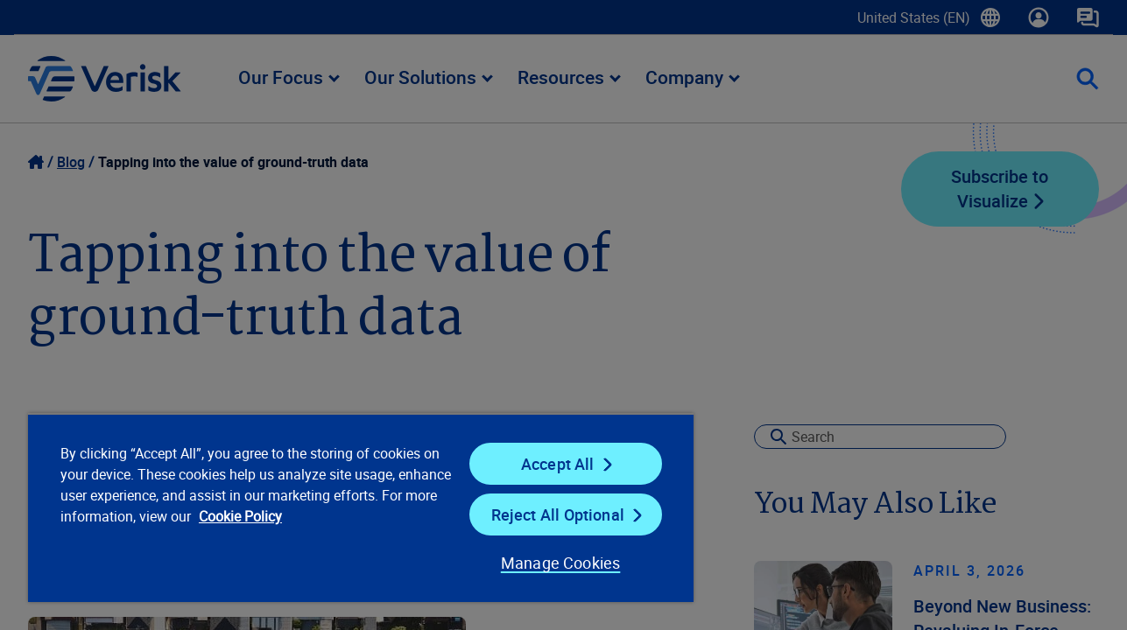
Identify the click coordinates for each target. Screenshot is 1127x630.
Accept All (549, 463)
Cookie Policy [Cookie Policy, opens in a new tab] (298, 516)
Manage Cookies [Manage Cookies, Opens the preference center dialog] (550, 562)
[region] (354, 507)
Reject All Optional (549, 514)
